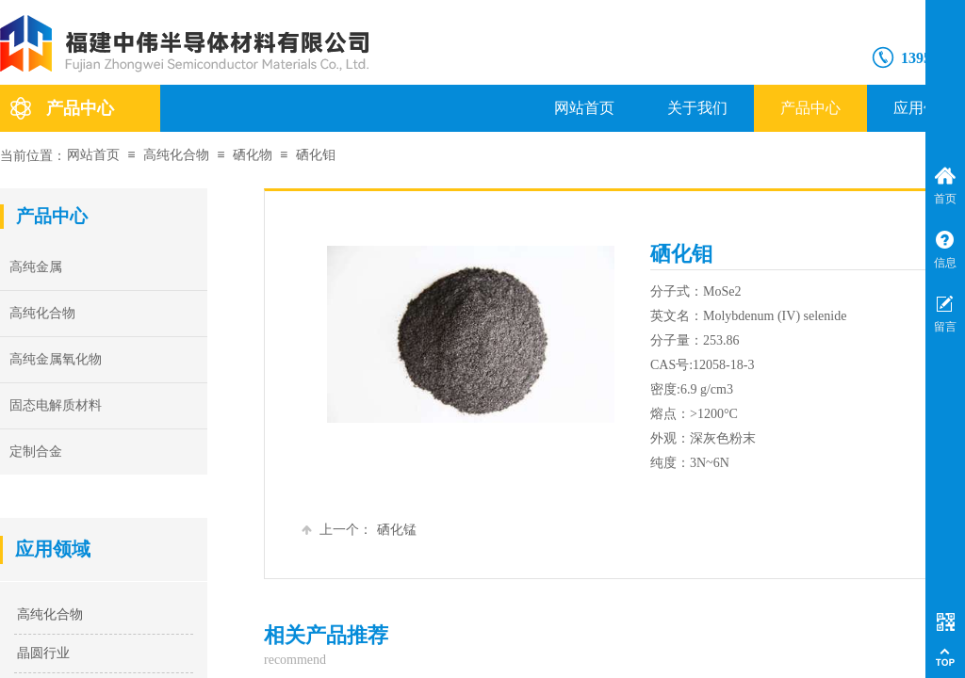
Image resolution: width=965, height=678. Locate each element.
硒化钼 (315, 155)
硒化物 (252, 155)
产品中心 (810, 108)
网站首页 (584, 108)
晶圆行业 (43, 653)
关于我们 (697, 108)
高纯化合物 (176, 155)
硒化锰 (359, 529)
